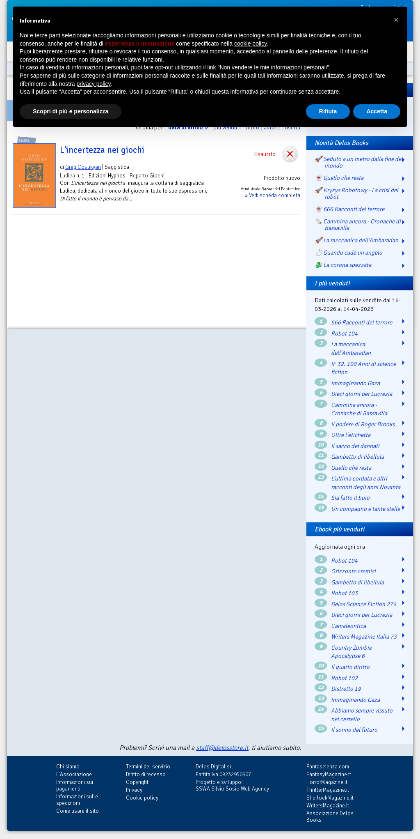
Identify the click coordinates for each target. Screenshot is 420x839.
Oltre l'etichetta (350, 435)
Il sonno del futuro (354, 729)
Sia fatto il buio (350, 497)
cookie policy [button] (250, 43)
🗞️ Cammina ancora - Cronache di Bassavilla (358, 224)
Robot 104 (344, 333)
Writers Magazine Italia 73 (364, 636)
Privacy (134, 789)
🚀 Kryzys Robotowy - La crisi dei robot (356, 193)
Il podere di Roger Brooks (363, 424)
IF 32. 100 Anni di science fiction (363, 368)
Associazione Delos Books (330, 816)
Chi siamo (68, 766)
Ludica (67, 175)
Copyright (137, 782)
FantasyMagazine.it (328, 774)
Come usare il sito (77, 810)
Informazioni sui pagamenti (74, 785)
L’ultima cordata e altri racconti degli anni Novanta (365, 483)
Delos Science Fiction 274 (363, 604)
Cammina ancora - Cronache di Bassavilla (359, 409)
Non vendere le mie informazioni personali (272, 67)
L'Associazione (74, 774)
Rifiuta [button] (328, 111)
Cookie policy (142, 797)
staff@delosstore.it (222, 748)
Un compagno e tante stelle (365, 509)
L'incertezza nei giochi (102, 150)
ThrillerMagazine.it (327, 789)
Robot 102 (344, 678)
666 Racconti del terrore (361, 322)
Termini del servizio (148, 766)
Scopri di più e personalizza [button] (70, 111)
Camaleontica (348, 626)
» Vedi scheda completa (272, 195)
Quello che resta (351, 467)
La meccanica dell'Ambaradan (351, 348)
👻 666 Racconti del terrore (349, 209)
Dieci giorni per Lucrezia (361, 394)
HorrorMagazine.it (326, 782)
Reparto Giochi (147, 175)
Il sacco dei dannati (355, 446)
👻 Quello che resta (339, 178)
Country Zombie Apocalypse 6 (351, 652)
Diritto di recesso (146, 774)
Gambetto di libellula (357, 456)
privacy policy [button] (94, 83)
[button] (396, 19)
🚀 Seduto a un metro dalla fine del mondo (359, 162)
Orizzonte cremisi (353, 571)
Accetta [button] (376, 111)
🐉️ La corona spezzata (343, 265)
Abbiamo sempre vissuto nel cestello (362, 715)
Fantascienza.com (327, 766)
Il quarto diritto (350, 667)
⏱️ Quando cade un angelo (348, 252)
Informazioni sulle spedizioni (77, 800)
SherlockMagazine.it (330, 797)
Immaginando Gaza (355, 383)
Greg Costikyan (83, 166)
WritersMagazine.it (327, 805)
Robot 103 (344, 593)
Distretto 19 (346, 688)
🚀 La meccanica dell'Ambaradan (356, 240)
